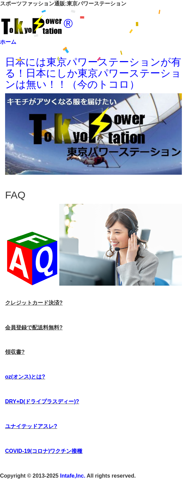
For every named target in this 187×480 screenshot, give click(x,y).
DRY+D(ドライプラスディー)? (42, 401)
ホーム (8, 42)
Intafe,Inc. (72, 476)
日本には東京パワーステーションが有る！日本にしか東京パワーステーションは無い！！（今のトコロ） (93, 73)
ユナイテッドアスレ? (31, 426)
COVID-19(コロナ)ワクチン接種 (43, 451)
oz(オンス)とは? (25, 377)
